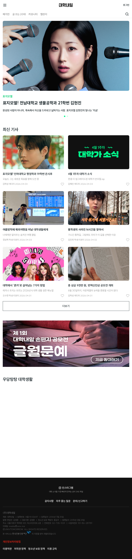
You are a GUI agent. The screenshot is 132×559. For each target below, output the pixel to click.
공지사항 (49, 501)
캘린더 (43, 14)
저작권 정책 (20, 548)
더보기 (66, 306)
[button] (64, 116)
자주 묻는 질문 (63, 501)
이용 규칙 (52, 548)
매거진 (6, 14)
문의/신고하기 (80, 501)
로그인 (126, 5)
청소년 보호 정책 (36, 548)
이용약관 (7, 548)
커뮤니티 (33, 14)
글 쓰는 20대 (19, 14)
